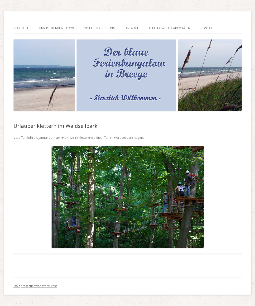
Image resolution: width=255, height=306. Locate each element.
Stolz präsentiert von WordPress (35, 286)
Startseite (21, 28)
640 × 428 (67, 137)
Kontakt (207, 28)
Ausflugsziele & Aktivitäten (169, 28)
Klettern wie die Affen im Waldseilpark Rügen (110, 137)
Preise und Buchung (99, 28)
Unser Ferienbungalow (56, 28)
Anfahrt (131, 28)
